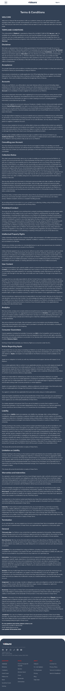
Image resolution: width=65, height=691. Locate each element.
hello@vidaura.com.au (12, 627)
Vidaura (36, 664)
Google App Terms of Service (38, 78)
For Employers (38, 670)
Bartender (21, 678)
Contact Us (53, 664)
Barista (20, 669)
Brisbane (4, 667)
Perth (3, 679)
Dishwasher (21, 681)
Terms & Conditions (55, 670)
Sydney (4, 686)
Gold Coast (5, 673)
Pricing (36, 673)
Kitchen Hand (22, 672)
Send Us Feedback (55, 673)
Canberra (4, 670)
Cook (19, 675)
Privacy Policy (53, 667)
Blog (35, 676)
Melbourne (5, 676)
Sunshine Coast (6, 683)
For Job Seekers (38, 667)
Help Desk (37, 679)
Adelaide (4, 664)
